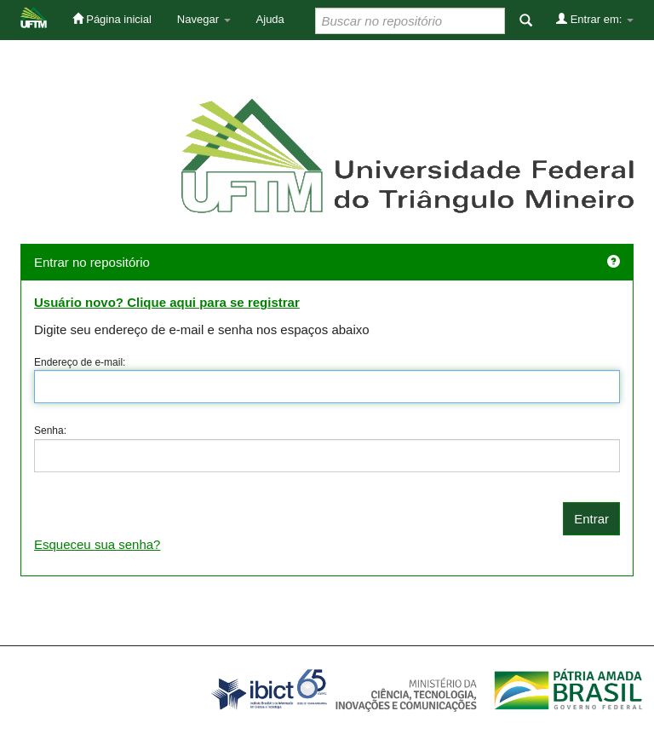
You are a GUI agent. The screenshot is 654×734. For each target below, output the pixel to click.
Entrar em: (595, 19)
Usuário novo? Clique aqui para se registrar (167, 302)
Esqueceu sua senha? (97, 544)
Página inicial (112, 19)
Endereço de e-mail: (79, 362)
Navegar (204, 19)
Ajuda (270, 19)
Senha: (50, 430)
